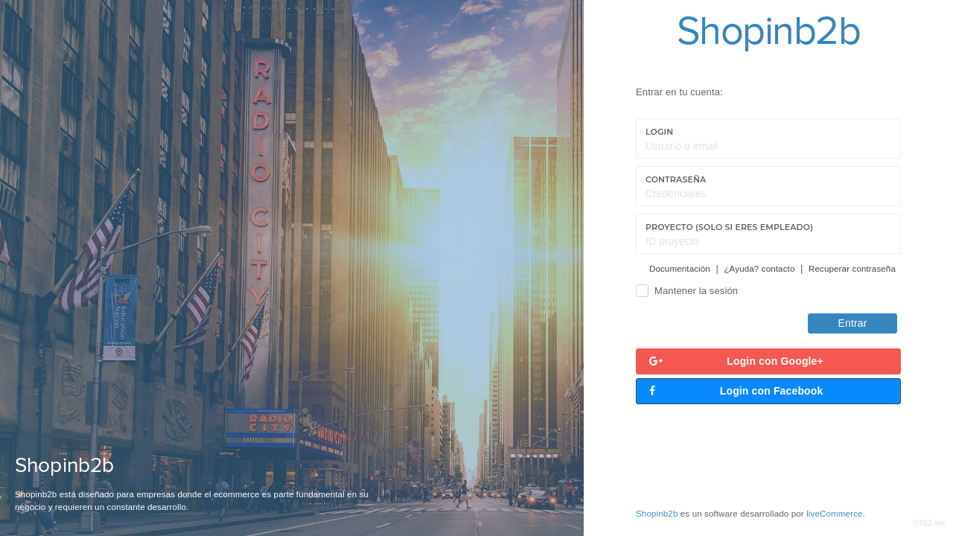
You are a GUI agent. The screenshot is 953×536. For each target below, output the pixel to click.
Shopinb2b (657, 513)
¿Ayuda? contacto (759, 268)
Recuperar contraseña (852, 268)
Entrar (852, 323)
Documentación (679, 268)
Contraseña (676, 179)
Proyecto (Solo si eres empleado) (729, 227)
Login (659, 132)
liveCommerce (834, 513)
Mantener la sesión (696, 290)
